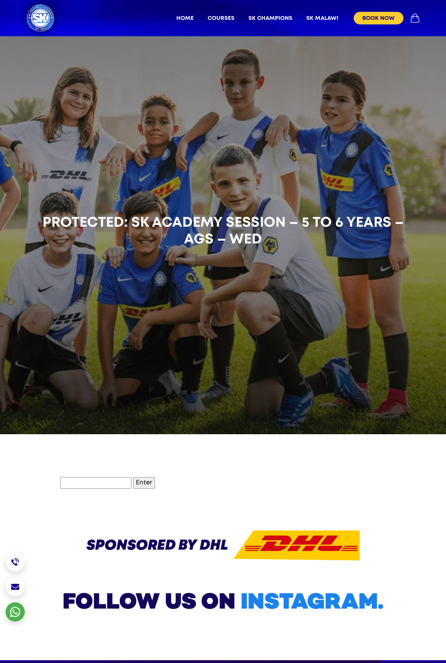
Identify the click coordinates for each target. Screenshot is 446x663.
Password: (78, 483)
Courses (221, 18)
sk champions (270, 18)
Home (185, 18)
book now (378, 18)
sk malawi (322, 18)
